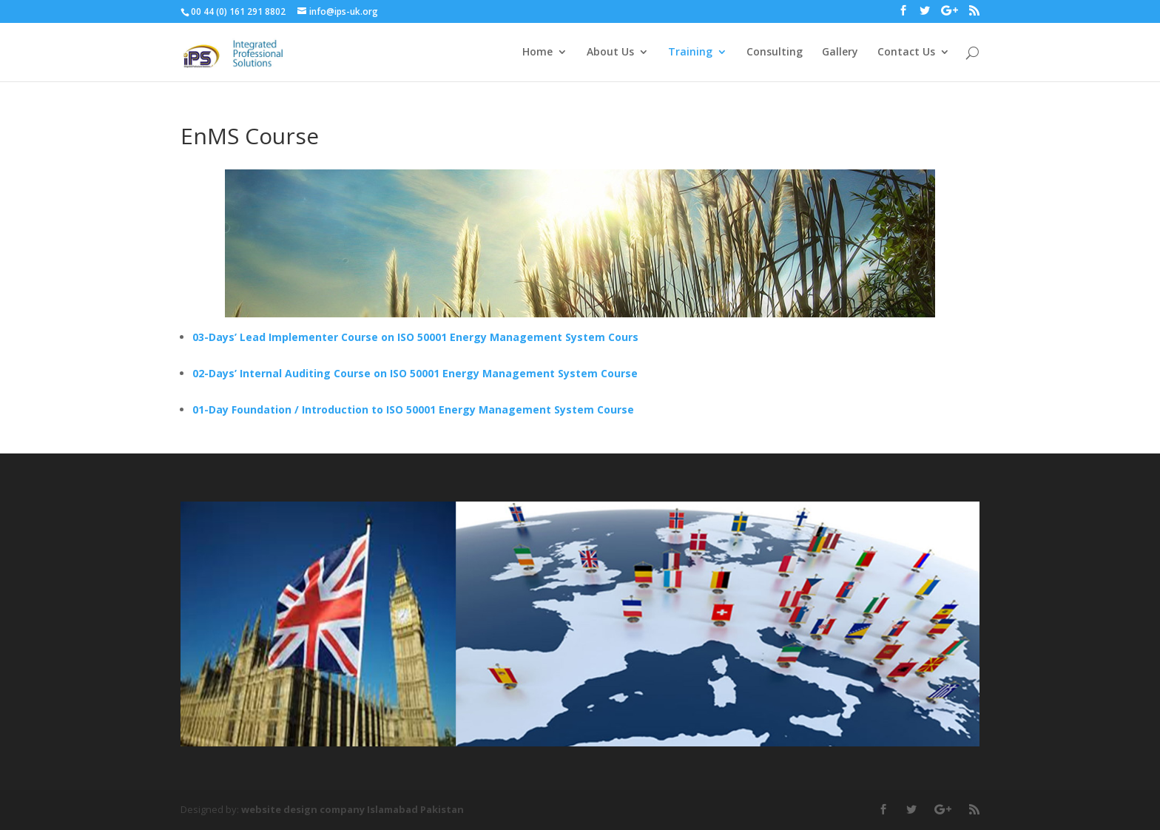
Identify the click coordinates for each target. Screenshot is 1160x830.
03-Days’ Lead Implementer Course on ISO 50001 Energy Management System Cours (415, 337)
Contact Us (906, 52)
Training (690, 52)
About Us (610, 52)
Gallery (840, 52)
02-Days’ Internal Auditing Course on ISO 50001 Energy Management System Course (415, 373)
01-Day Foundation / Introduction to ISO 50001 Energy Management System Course (413, 409)
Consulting (774, 52)
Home (537, 52)
